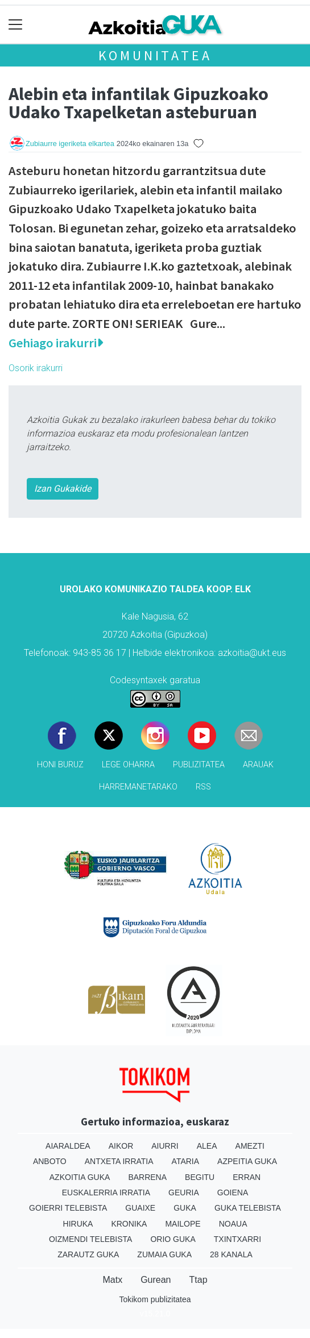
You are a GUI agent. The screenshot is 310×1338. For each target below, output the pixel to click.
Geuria (183, 1192)
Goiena (232, 1192)
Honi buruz (60, 765)
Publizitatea (199, 765)
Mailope (182, 1223)
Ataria (186, 1161)
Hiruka (78, 1223)
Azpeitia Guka (247, 1161)
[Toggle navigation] (15, 25)
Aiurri (164, 1145)
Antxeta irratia (119, 1161)
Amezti (249, 1145)
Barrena (147, 1177)
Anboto (50, 1161)
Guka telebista (247, 1207)
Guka (184, 1207)
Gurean (155, 1280)
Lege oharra (128, 765)
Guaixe (140, 1207)
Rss (203, 787)
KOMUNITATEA (155, 55)
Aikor (121, 1145)
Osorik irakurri (36, 368)
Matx (112, 1280)
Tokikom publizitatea (155, 1299)
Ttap (198, 1280)
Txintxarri (237, 1239)
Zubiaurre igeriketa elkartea (70, 143)
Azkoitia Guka (79, 1177)
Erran (247, 1177)
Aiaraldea (68, 1145)
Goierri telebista (68, 1207)
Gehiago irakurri (56, 343)
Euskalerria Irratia (106, 1192)
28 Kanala (231, 1254)
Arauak (258, 765)
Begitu (199, 1177)
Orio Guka (172, 1239)
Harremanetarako (138, 787)
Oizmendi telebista (91, 1239)
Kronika (129, 1223)
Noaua (233, 1223)
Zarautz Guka (88, 1254)
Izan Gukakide (62, 488)
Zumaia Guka (164, 1254)
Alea (207, 1145)
